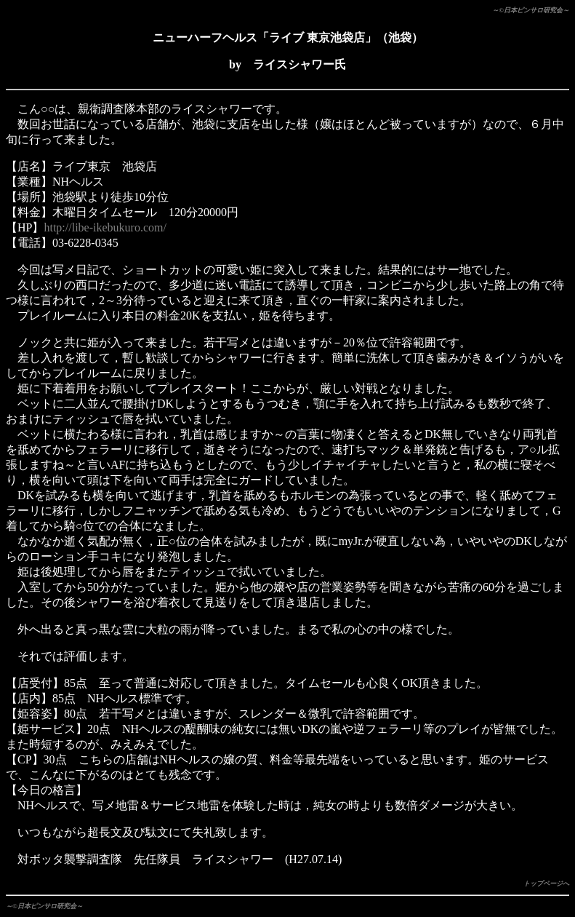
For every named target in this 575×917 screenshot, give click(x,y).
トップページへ (546, 883)
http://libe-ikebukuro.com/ (105, 227)
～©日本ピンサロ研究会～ (530, 10)
